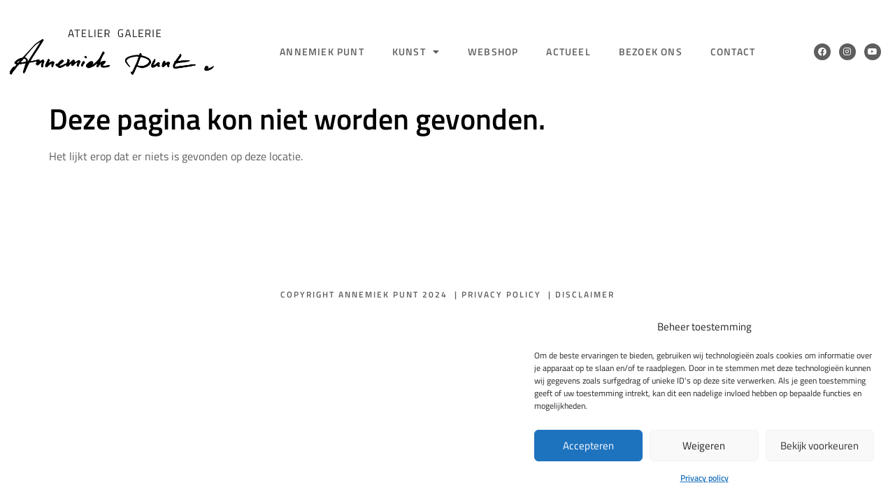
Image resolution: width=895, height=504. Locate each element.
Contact (732, 51)
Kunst (416, 52)
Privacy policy (704, 477)
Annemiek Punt (322, 51)
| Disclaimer (581, 294)
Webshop (493, 51)
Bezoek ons (650, 51)
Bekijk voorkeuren (819, 446)
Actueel (568, 51)
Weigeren (703, 446)
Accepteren (588, 446)
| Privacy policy (497, 294)
